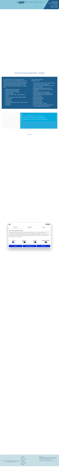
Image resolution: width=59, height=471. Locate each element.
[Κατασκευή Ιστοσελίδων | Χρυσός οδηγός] (40, 464)
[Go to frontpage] (5, 4)
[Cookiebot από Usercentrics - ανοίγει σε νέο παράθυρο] (46, 224)
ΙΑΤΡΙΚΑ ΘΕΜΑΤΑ (31, 2)
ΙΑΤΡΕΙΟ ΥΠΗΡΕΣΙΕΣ (21, 2)
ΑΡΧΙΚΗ (17, 2)
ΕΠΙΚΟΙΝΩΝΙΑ (41, 2)
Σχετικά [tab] (43, 227)
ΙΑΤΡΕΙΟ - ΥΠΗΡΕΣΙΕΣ (24, 459)
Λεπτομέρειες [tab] (29, 227)
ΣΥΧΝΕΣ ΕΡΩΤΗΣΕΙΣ (36, 2)
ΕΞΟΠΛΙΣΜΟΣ (26, 2)
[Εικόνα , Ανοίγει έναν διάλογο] (30, 25)
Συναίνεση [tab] (15, 227)
